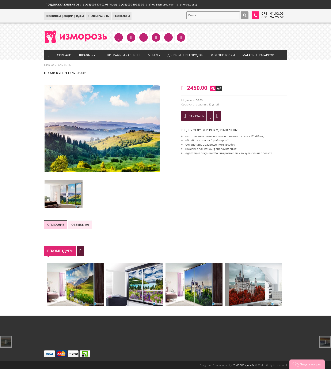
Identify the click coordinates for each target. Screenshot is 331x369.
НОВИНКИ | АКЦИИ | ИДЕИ (65, 16)
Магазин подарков (258, 55)
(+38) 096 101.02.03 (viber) (101, 4)
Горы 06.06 (64, 65)
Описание (55, 225)
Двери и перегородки (185, 55)
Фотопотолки (223, 55)
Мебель (154, 55)
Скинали (64, 55)
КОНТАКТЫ (122, 16)
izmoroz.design (188, 4)
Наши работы (98, 16)
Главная (49, 65)
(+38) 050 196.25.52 (132, 4)
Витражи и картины (123, 55)
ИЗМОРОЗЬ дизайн (243, 365)
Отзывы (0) (80, 225)
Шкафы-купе (89, 55)
